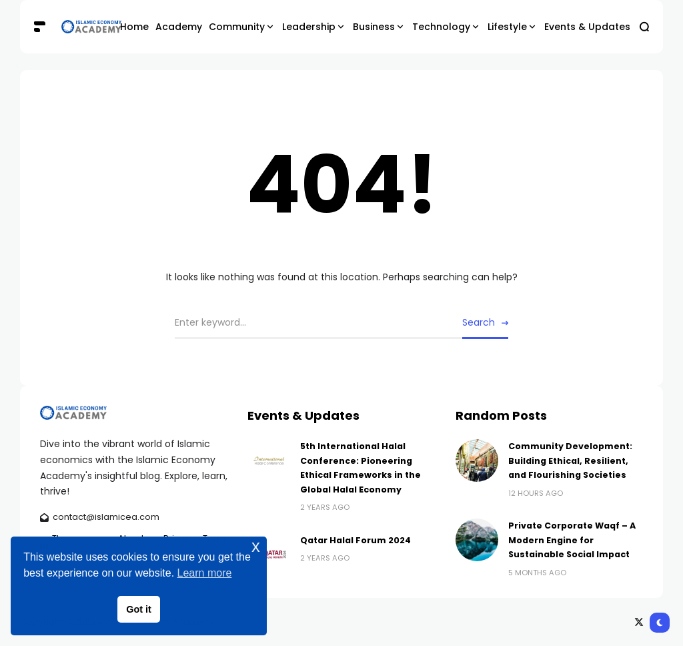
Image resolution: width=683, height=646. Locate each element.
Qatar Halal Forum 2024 (355, 540)
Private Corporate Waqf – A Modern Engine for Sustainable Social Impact (572, 540)
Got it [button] (138, 609)
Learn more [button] (204, 573)
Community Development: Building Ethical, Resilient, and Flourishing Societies (570, 460)
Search (478, 322)
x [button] (255, 546)
